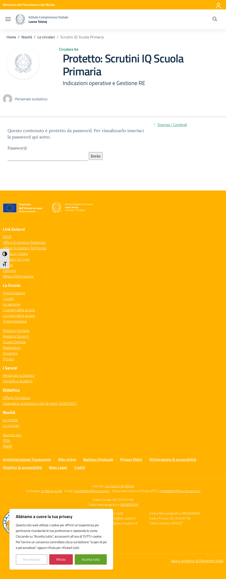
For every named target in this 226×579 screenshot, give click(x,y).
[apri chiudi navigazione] (8, 19)
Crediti (79, 467)
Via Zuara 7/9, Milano (119, 485)
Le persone (11, 304)
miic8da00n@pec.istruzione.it (180, 490)
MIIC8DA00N (129, 504)
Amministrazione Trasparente (27, 459)
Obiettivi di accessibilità (22, 467)
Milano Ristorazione (18, 276)
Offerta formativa (16, 398)
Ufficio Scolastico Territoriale (24, 248)
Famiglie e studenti (17, 381)
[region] (61, 539)
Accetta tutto (91, 559)
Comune (9, 270)
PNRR (7, 446)
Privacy (8, 359)
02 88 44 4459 (51, 490)
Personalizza (31, 559)
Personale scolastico (19, 375)
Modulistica (12, 347)
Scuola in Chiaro (15, 253)
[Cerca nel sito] (214, 19)
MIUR (7, 236)
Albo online (67, 459)
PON (6, 440)
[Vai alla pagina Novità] (26, 37)
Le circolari (11, 425)
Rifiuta (61, 559)
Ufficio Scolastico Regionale (24, 242)
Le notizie (10, 420)
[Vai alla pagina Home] (11, 37)
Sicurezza (10, 353)
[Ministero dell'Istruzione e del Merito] (29, 4)
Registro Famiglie (16, 330)
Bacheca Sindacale (98, 459)
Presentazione (14, 293)
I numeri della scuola (19, 310)
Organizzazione (15, 321)
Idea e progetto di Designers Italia (197, 560)
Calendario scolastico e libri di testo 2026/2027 (40, 403)
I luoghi (8, 298)
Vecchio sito (12, 435)
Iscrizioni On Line (16, 259)
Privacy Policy (131, 459)
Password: (48, 153)
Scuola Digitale (14, 342)
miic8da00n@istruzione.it (91, 490)
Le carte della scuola (19, 315)
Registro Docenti (16, 336)
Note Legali (58, 467)
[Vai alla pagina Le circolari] (46, 37)
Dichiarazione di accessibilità (172, 459)
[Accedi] (218, 5)
